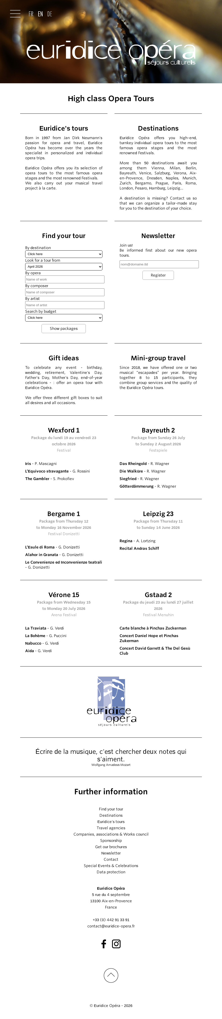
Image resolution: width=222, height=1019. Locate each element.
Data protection (111, 872)
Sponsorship (111, 840)
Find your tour (111, 809)
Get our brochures (111, 847)
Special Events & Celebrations (111, 866)
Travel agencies (111, 828)
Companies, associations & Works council (111, 834)
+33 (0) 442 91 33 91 (111, 920)
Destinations (111, 815)
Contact (111, 859)
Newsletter (111, 853)
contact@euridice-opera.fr (111, 926)
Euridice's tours (111, 821)
